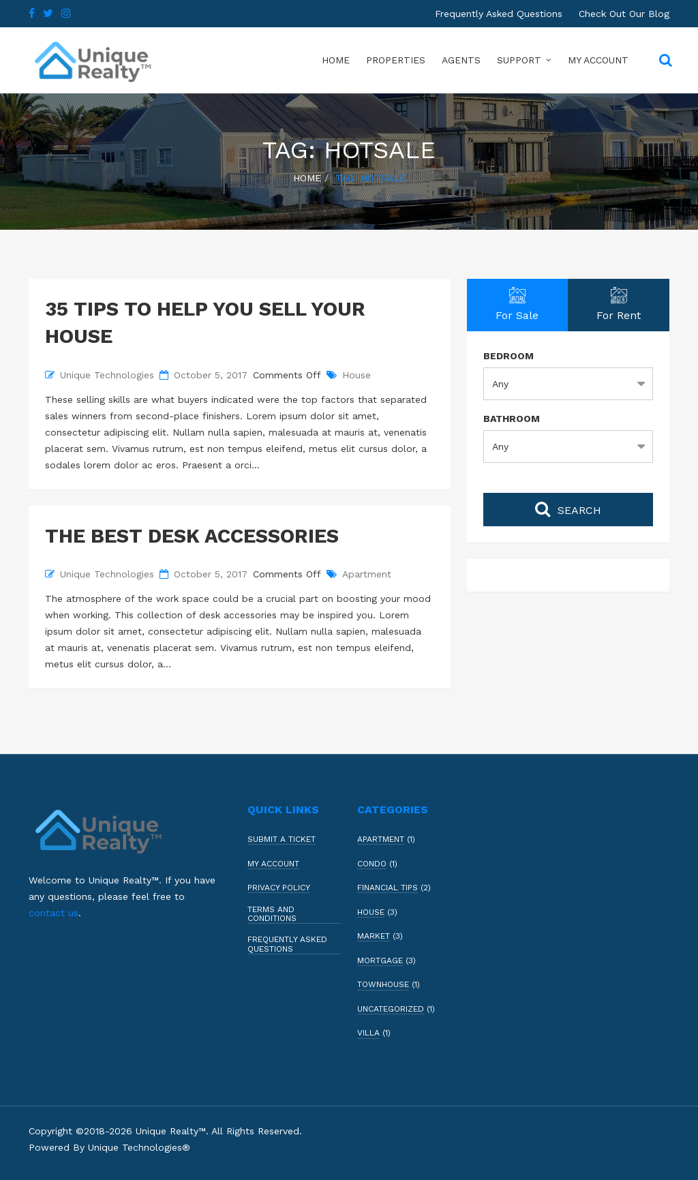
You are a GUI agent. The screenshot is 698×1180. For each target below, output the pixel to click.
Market (373, 936)
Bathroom (511, 418)
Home (336, 60)
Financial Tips (387, 887)
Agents (461, 60)
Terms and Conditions (272, 914)
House (356, 374)
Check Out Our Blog (624, 13)
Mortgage (380, 960)
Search (568, 508)
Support (519, 60)
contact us (53, 912)
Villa (368, 1033)
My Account (598, 60)
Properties (395, 60)
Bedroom (508, 355)
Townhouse (383, 984)
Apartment (366, 574)
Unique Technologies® (139, 1147)
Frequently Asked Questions (498, 13)
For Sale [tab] (518, 304)
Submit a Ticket (281, 839)
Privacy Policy (278, 887)
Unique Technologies (107, 374)
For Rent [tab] (618, 304)
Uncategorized (390, 1009)
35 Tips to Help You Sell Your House (205, 322)
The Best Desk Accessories (192, 535)
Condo (371, 864)
